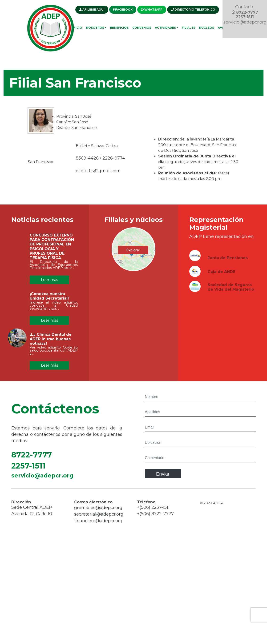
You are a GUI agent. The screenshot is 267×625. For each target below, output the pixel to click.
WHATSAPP (151, 9)
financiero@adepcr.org (98, 523)
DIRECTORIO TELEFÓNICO (193, 9)
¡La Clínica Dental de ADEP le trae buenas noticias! (51, 341)
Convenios (141, 27)
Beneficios (119, 27)
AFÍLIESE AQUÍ (92, 9)
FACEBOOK (123, 9)
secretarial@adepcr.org (98, 516)
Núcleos (206, 27)
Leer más (49, 279)
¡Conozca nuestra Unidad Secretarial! (49, 298)
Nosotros (95, 27)
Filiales (188, 27)
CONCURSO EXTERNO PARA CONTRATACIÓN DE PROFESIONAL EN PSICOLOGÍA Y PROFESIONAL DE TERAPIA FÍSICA (52, 248)
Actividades (165, 27)
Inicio (77, 27)
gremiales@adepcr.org (98, 510)
